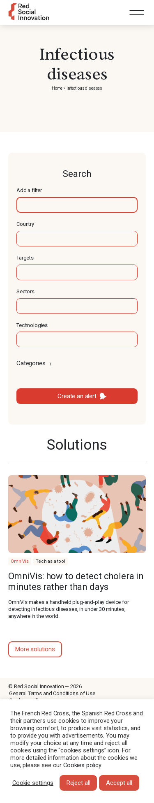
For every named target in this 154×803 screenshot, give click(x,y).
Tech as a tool (50, 561)
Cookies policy (82, 765)
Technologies (32, 325)
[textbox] (77, 205)
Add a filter (29, 190)
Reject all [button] (78, 783)
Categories (34, 363)
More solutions (35, 649)
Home (57, 88)
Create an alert (77, 396)
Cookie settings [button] (32, 783)
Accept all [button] (119, 783)
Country (25, 224)
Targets (25, 258)
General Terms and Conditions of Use (52, 693)
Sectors (25, 291)
